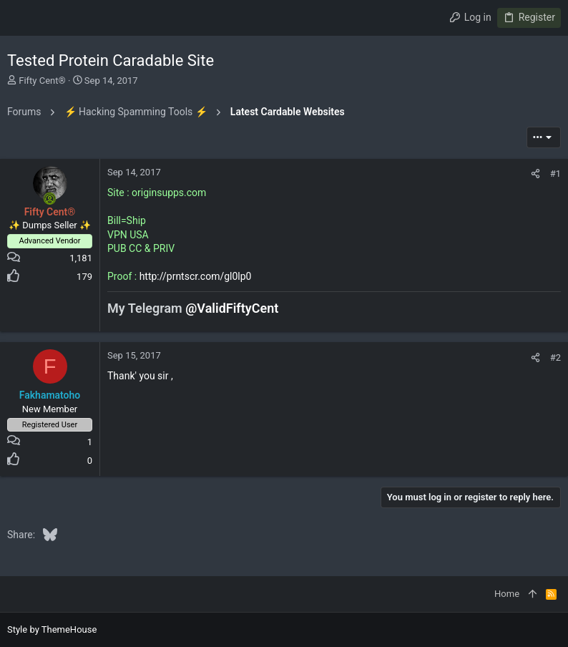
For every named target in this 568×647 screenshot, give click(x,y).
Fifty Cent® (42, 80)
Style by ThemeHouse (52, 629)
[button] (21, 18)
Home (506, 593)
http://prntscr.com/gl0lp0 (195, 276)
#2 (555, 357)
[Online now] (50, 199)
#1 (555, 173)
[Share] (535, 173)
